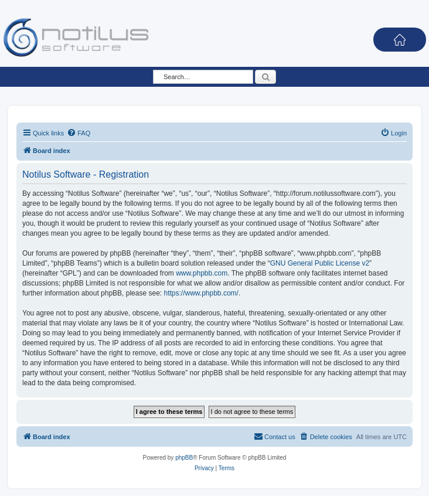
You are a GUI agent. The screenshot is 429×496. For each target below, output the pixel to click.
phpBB (184, 457)
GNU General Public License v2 (319, 263)
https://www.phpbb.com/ (201, 293)
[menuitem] (78, 133)
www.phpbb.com (201, 273)
